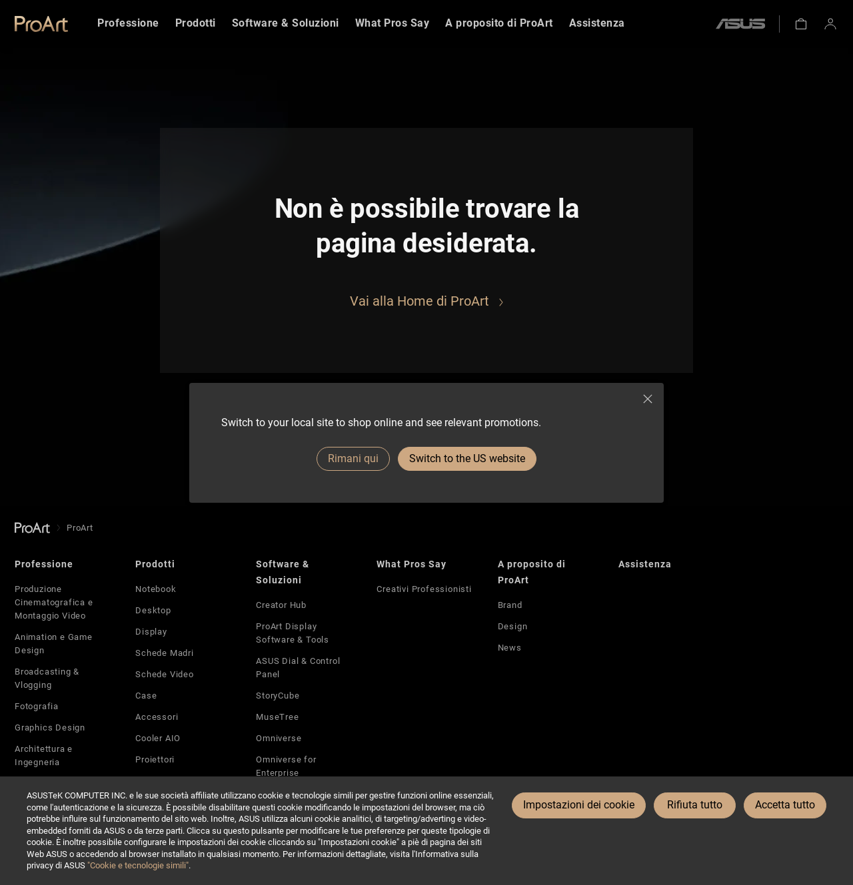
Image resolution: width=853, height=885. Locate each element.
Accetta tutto (785, 804)
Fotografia (37, 706)
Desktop (153, 610)
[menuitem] (128, 24)
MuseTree (277, 717)
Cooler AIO (158, 738)
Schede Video (164, 674)
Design (513, 626)
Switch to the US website (467, 458)
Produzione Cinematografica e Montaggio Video (54, 602)
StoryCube (277, 696)
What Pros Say (411, 564)
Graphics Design (50, 728)
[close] (648, 399)
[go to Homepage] (32, 527)
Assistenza (645, 564)
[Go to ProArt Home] (426, 301)
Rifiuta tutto (694, 804)
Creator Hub (281, 605)
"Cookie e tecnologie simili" (138, 865)
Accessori (156, 717)
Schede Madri (164, 653)
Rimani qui (353, 458)
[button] (801, 24)
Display (151, 632)
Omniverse (278, 738)
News (510, 648)
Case (146, 696)
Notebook (155, 589)
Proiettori (155, 759)
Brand (510, 605)
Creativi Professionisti (424, 589)
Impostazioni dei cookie (578, 804)
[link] (41, 24)
